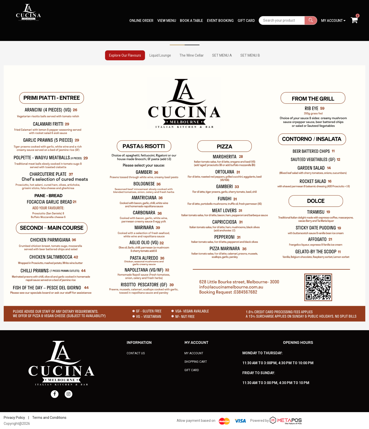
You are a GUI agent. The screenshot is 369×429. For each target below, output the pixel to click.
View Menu (166, 11)
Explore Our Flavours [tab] (125, 55)
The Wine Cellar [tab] (191, 55)
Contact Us (136, 353)
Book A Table (191, 11)
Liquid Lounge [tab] (160, 55)
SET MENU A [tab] (222, 55)
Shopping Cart (195, 361)
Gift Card (246, 11)
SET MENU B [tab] (250, 55)
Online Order (141, 11)
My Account (193, 353)
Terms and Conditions (49, 418)
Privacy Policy (14, 418)
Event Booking (220, 11)
